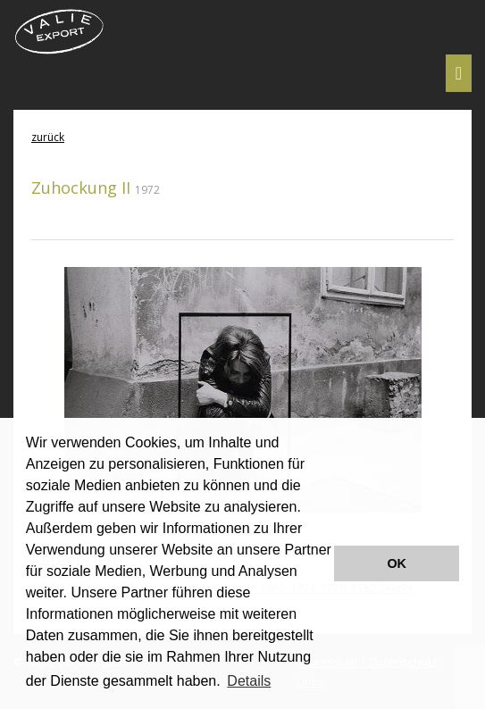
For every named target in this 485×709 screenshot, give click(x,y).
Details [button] (249, 680)
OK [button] (396, 563)
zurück (47, 137)
